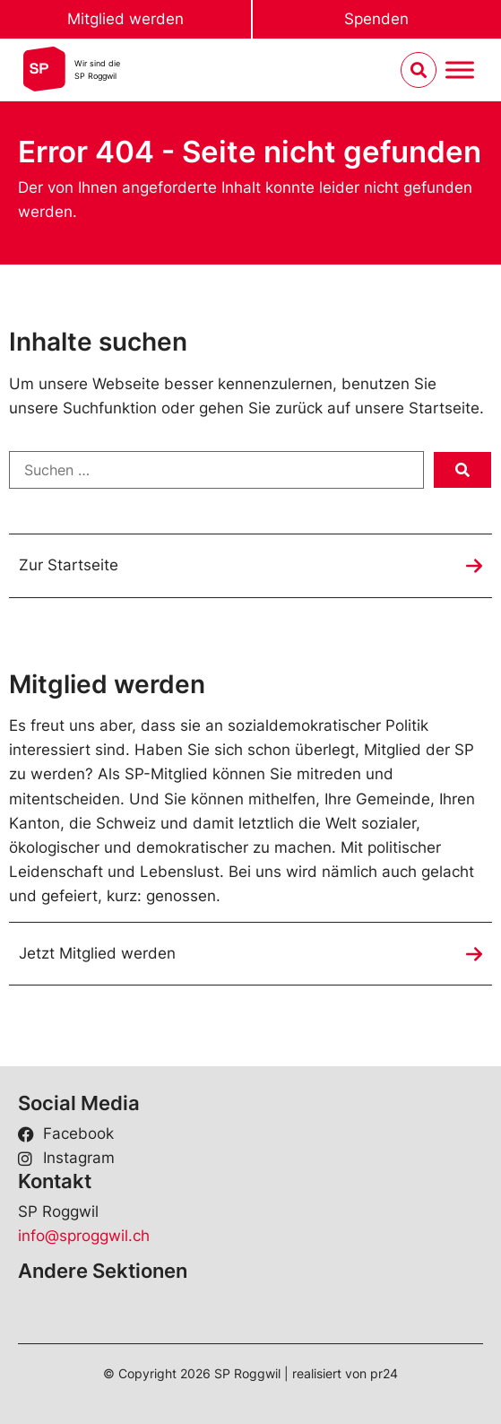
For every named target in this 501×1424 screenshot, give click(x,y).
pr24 (384, 1373)
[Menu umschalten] (459, 70)
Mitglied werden (125, 19)
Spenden (376, 19)
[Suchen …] (216, 470)
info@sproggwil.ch (84, 1236)
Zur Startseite (68, 565)
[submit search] (462, 470)
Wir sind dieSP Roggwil (97, 69)
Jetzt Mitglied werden (97, 953)
